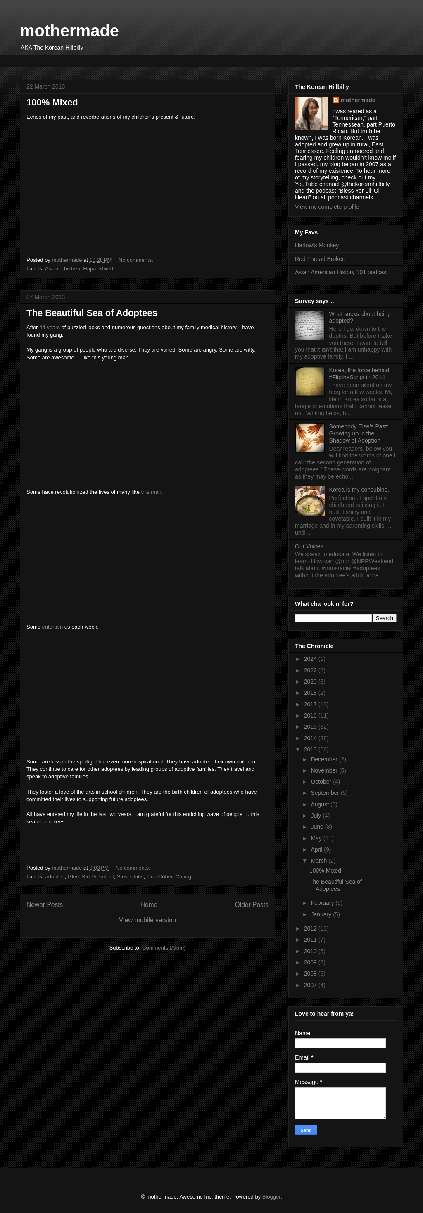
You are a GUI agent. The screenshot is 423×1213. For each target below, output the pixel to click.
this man (151, 492)
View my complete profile (327, 206)
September (325, 793)
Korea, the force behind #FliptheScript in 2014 (359, 373)
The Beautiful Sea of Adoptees (91, 313)
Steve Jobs (130, 876)
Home (149, 904)
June (318, 826)
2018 (311, 692)
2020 (311, 681)
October (322, 781)
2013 (311, 749)
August (320, 804)
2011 (311, 939)
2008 (311, 973)
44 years (49, 327)
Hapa (89, 269)
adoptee (55, 876)
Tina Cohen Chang (168, 876)
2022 (311, 670)
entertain (52, 627)
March (319, 860)
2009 (311, 962)
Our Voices (309, 546)
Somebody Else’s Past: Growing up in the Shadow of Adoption (359, 433)
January (322, 914)
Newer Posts (44, 904)
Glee (73, 876)
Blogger (271, 1197)
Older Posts (252, 904)
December (325, 759)
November (325, 770)
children (71, 269)
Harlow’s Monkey (317, 245)
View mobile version (147, 920)
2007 (311, 985)
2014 (311, 738)
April (317, 849)
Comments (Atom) (163, 948)
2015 (311, 726)
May (317, 838)
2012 (311, 928)
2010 (311, 951)
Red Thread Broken (320, 259)
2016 (311, 715)
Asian (52, 269)
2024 (311, 659)
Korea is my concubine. (359, 489)
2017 (311, 704)
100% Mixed (52, 102)
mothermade (69, 31)
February (323, 903)
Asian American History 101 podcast (341, 272)
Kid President (98, 876)
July (317, 815)
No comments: (136, 260)
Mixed (106, 269)
